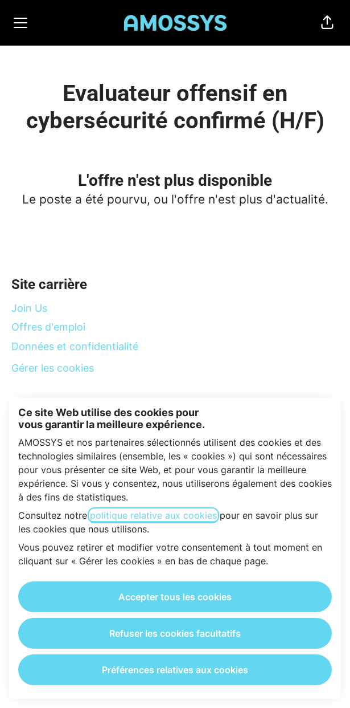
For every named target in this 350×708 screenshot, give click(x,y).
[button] (327, 23)
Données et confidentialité (74, 346)
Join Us (29, 308)
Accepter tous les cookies (175, 597)
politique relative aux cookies (153, 515)
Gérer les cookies (52, 368)
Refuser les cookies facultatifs (175, 633)
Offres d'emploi (48, 327)
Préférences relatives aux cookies (175, 670)
